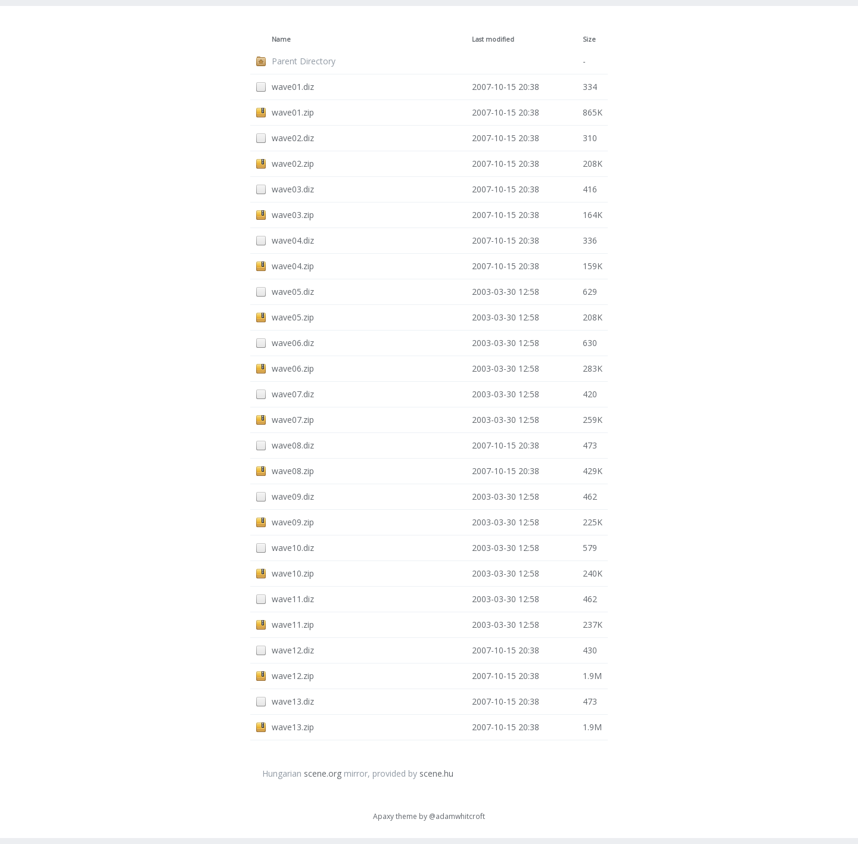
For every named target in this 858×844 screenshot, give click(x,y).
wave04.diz (293, 240)
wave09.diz (293, 496)
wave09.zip (293, 522)
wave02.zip (293, 163)
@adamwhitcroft (457, 816)
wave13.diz (293, 701)
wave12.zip (293, 675)
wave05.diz (293, 291)
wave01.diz (293, 86)
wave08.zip (293, 470)
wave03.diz (293, 189)
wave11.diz (293, 599)
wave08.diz (293, 445)
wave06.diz (293, 342)
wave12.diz (293, 650)
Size (589, 39)
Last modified (493, 39)
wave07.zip (293, 419)
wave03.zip (293, 214)
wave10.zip (293, 573)
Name (281, 39)
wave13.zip (293, 727)
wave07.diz (293, 394)
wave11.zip (293, 624)
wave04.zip (293, 266)
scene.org (322, 773)
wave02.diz (293, 138)
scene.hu (436, 773)
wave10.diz (293, 547)
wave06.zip (293, 368)
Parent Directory (303, 61)
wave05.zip (293, 317)
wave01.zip (293, 112)
